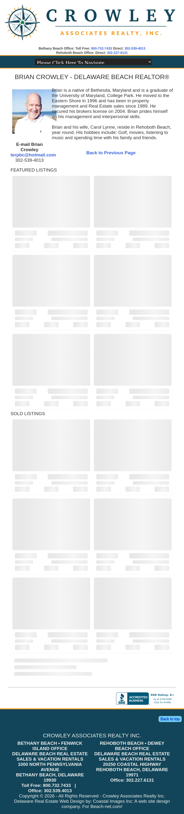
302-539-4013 (135, 48)
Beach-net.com (105, 806)
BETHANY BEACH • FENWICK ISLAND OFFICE (49, 746)
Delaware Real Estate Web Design (49, 801)
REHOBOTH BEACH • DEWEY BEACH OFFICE (132, 746)
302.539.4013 (58, 790)
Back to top (170, 719)
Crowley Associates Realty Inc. (134, 795)
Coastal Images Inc (112, 801)
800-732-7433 (101, 48)
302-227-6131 (117, 53)
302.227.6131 (140, 780)
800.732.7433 (57, 785)
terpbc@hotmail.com (33, 154)
